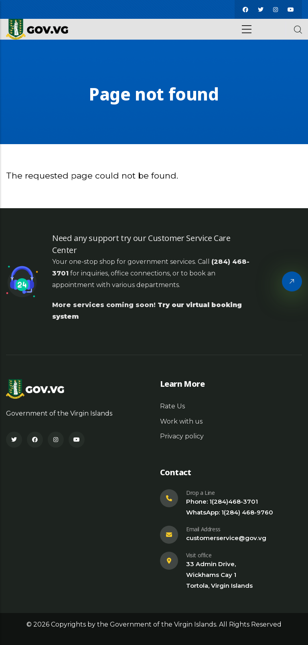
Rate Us (172, 406)
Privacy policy (182, 436)
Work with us (181, 421)
